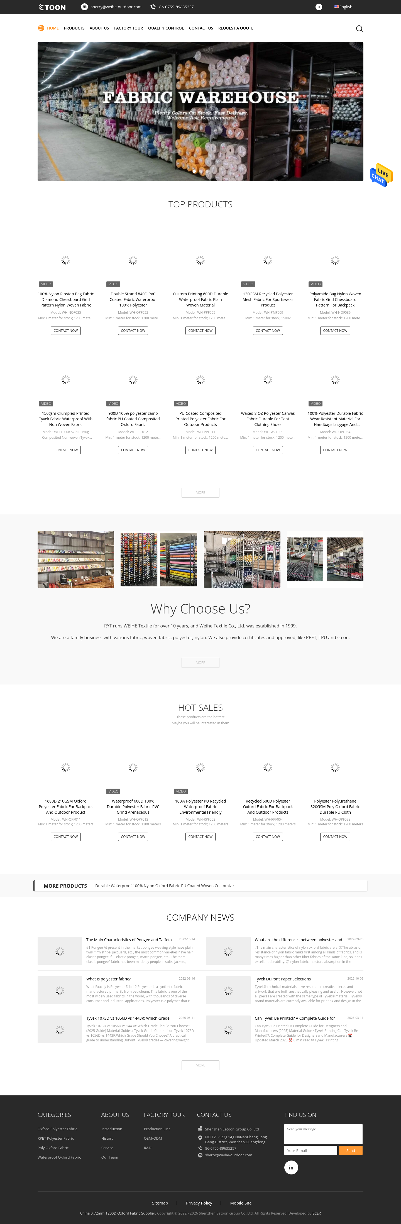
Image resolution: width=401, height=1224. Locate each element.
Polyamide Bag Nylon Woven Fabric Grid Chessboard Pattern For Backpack (335, 299)
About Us (99, 28)
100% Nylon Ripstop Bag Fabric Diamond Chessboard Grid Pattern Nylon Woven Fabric (66, 299)
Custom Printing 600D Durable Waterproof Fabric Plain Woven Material (200, 299)
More (200, 492)
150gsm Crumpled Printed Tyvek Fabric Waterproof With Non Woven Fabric (66, 419)
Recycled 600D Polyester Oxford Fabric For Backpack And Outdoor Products (268, 806)
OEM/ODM (153, 1138)
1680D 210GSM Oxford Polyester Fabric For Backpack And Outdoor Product (66, 806)
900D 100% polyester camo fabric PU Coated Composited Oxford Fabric (133, 419)
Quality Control (166, 28)
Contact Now (66, 330)
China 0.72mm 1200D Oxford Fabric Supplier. (118, 1213)
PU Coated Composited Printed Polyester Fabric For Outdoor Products (200, 419)
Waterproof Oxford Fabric (59, 1157)
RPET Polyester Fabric (56, 1138)
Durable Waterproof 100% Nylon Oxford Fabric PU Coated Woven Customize (164, 885)
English (345, 6)
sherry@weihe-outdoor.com (116, 6)
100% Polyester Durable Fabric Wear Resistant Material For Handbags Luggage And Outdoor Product (335, 422)
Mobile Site (240, 1203)
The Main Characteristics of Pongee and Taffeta (129, 939)
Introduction (111, 1128)
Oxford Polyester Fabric (57, 1128)
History (107, 1138)
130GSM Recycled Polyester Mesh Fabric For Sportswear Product (268, 299)
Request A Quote (236, 28)
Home (48, 28)
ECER (316, 1213)
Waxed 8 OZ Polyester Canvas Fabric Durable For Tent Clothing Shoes (268, 419)
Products (74, 28)
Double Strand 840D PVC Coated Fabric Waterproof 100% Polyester (133, 299)
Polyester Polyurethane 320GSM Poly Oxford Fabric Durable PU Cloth (335, 806)
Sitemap (160, 1203)
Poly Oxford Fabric (53, 1147)
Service (107, 1147)
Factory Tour (128, 28)
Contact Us (201, 28)
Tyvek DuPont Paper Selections (283, 979)
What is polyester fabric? (108, 979)
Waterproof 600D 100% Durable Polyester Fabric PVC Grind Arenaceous (133, 806)
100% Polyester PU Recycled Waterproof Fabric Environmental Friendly (200, 806)
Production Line (157, 1128)
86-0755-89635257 (176, 6)
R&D (147, 1147)
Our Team (109, 1157)
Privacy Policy (199, 1203)
